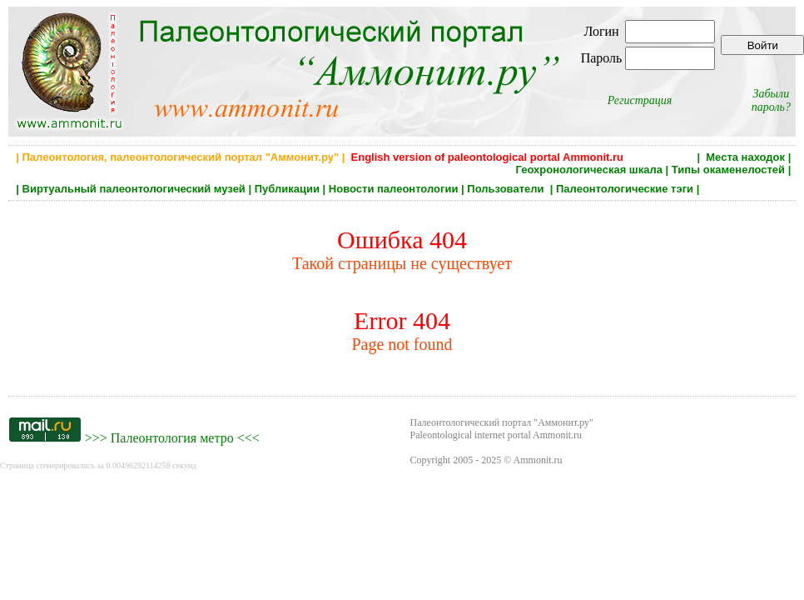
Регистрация (640, 100)
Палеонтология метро (172, 438)
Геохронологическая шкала (589, 169)
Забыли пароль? (771, 100)
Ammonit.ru (538, 460)
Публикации (287, 188)
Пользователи (507, 188)
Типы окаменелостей (728, 169)
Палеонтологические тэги (624, 188)
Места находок (745, 157)
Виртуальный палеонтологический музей (134, 188)
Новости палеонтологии (394, 188)
